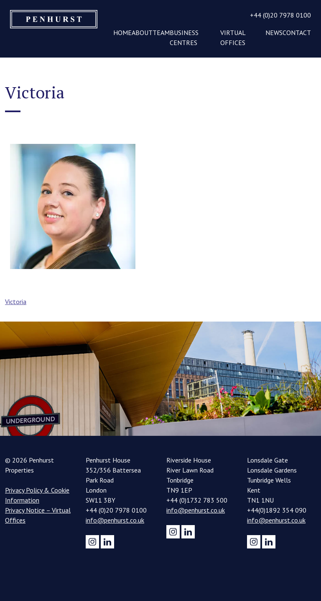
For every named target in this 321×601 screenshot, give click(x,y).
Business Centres (184, 37)
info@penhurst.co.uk (115, 520)
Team (161, 32)
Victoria (15, 301)
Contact (297, 32)
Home (122, 32)
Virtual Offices (232, 37)
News (274, 32)
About (142, 32)
